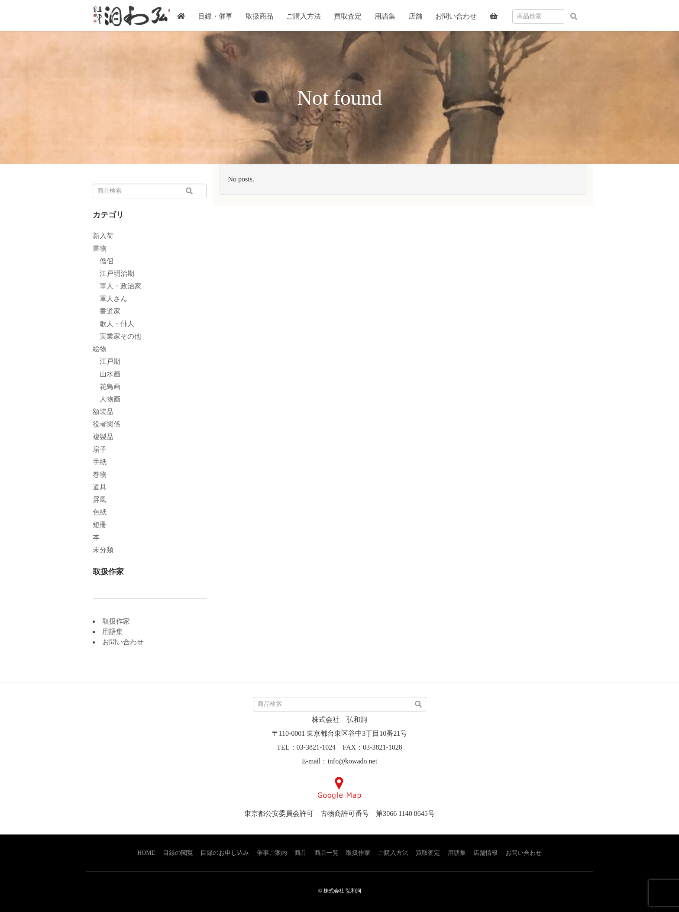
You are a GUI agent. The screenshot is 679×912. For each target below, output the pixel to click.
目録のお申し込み (224, 853)
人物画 (106, 399)
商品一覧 (326, 853)
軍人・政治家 (117, 286)
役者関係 (106, 424)
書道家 (106, 311)
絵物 (100, 349)
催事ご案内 (272, 853)
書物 (100, 248)
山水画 (106, 374)
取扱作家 (116, 621)
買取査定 (428, 853)
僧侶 (103, 261)
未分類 (103, 549)
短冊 (100, 524)
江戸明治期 (113, 273)
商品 (300, 853)
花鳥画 (106, 386)
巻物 (100, 474)
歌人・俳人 (113, 323)
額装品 (103, 411)
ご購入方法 (393, 853)
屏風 (100, 499)
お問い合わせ (123, 642)
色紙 (100, 512)
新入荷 (103, 235)
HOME (146, 853)
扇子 (100, 449)
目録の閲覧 (178, 853)
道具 (100, 487)
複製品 (103, 436)
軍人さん (110, 298)
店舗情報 (485, 853)
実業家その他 (117, 336)
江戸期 (106, 361)
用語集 (112, 631)
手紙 (100, 462)
